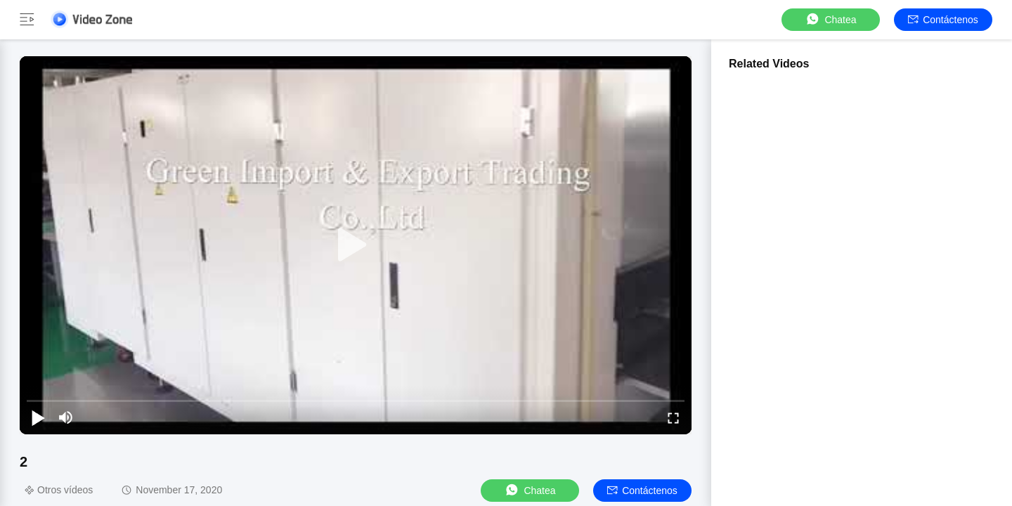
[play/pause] (38, 417)
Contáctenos (943, 19)
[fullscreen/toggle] (673, 417)
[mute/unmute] (66, 417)
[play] (355, 245)
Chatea (830, 19)
